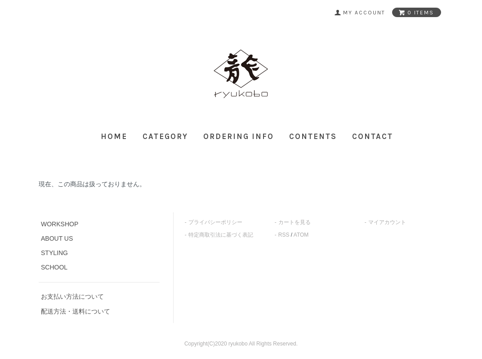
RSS (284, 235)
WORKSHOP (59, 224)
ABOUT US (57, 238)
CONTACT (372, 136)
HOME (114, 136)
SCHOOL (54, 267)
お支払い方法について (72, 296)
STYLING (54, 252)
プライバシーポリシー (215, 222)
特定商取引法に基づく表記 (220, 235)
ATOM (301, 235)
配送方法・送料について (75, 311)
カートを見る (294, 222)
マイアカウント (387, 222)
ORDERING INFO (238, 136)
